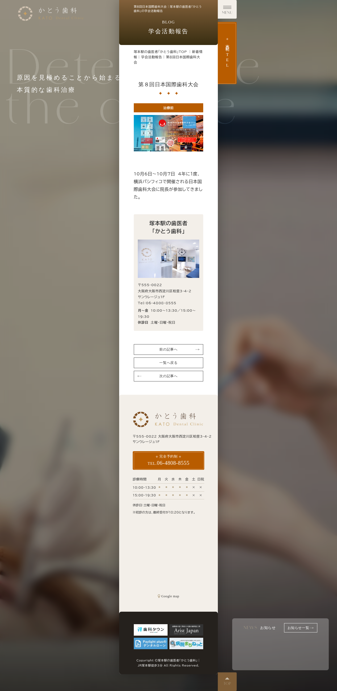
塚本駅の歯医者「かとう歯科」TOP (160, 52)
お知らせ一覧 (301, 628)
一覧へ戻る (168, 363)
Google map (168, 596)
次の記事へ (157, 376)
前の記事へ (179, 349)
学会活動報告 (151, 57)
